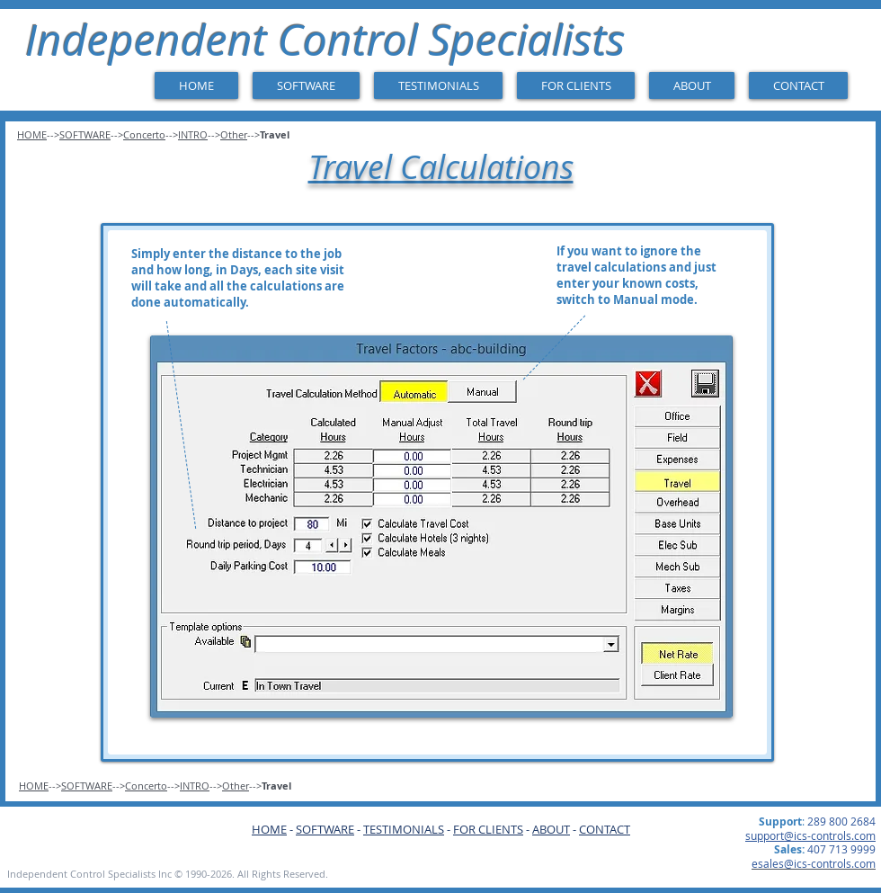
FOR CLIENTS (488, 829)
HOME (32, 134)
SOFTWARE (85, 134)
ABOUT (551, 829)
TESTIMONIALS (403, 829)
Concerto (144, 134)
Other (233, 134)
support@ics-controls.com (810, 835)
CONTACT (604, 829)
